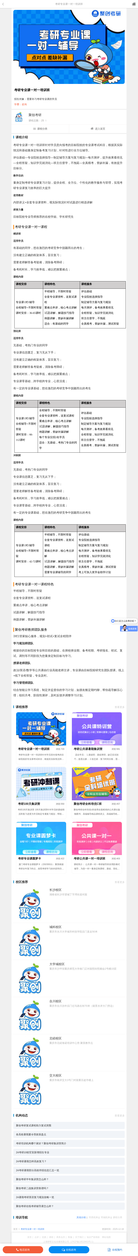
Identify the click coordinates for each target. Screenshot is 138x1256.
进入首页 (98, 128)
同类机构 (93, 1217)
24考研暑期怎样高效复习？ (31, 1161)
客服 (70, 1237)
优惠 (44, 1237)
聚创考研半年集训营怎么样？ (32, 1179)
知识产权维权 (93, 1237)
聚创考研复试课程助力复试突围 (33, 1125)
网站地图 (106, 1237)
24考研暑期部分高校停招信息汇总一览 (37, 1170)
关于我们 (79, 1237)
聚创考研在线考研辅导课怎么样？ (35, 1206)
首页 (15, 1229)
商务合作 (60, 1237)
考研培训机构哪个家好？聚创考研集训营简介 (41, 1143)
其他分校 (81, 1217)
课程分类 (40, 128)
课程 (51, 1237)
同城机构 (105, 1217)
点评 (36, 1237)
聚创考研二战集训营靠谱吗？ (32, 1188)
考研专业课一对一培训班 (32, 1229)
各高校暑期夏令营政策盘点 (31, 1134)
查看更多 (120, 707)
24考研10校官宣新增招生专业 (32, 1152)
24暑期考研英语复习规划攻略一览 (35, 1197)
